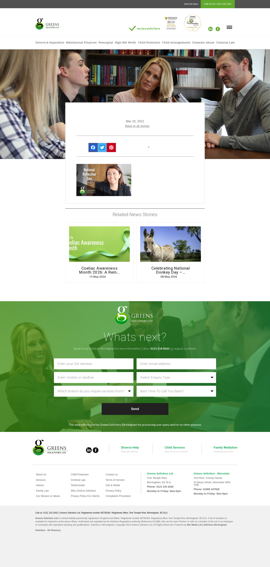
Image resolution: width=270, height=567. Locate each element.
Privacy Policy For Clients (85, 496)
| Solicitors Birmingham (214, 525)
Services (41, 479)
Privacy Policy (114, 490)
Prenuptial (106, 43)
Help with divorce (129, 451)
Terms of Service (115, 479)
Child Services (175, 447)
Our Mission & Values (48, 496)
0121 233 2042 (223, 4)
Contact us (112, 474)
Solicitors (40, 530)
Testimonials (78, 485)
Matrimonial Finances (81, 43)
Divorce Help (130, 447)
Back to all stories (137, 126)
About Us (41, 474)
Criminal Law (225, 43)
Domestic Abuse (203, 43)
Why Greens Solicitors (83, 490)
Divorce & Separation (49, 43)
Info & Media (113, 485)
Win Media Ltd (194, 525)
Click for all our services (176, 451)
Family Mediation (225, 447)
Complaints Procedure (118, 496)
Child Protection (149, 43)
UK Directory (54, 530)
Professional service (223, 451)
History (40, 485)
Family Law (42, 490)
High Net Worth (125, 43)
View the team (191, 4)
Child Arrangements (176, 43)
